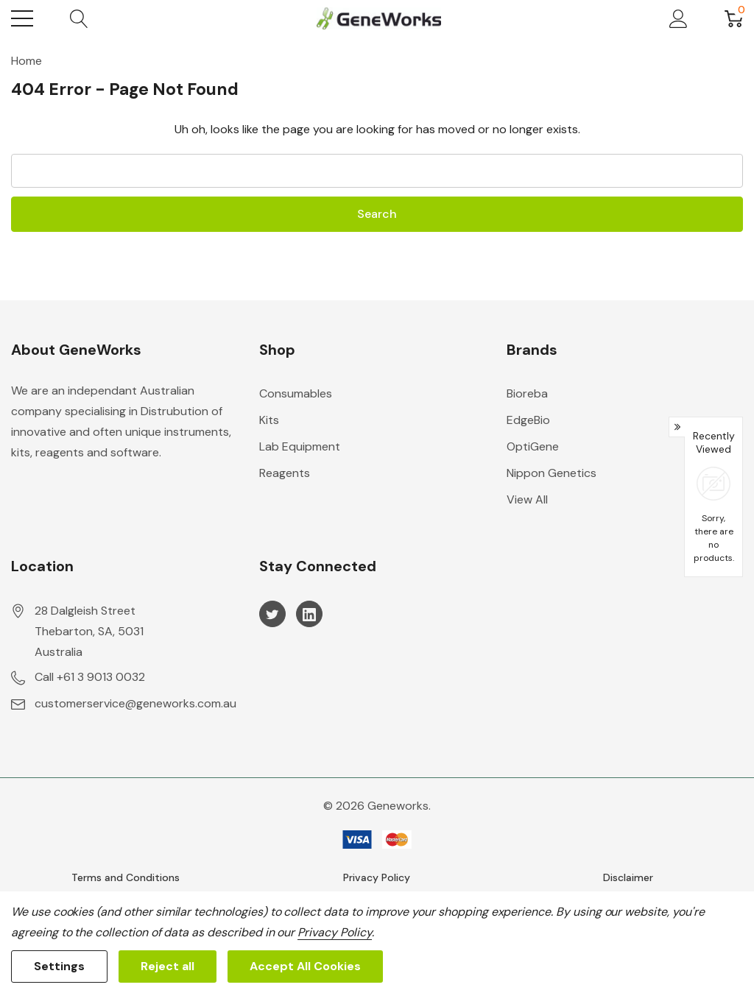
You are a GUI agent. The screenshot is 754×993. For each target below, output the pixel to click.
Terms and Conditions (125, 877)
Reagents (284, 473)
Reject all (167, 966)
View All (527, 499)
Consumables (295, 393)
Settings (59, 966)
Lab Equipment (299, 446)
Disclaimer (628, 877)
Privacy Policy (376, 877)
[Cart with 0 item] (734, 18)
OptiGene (533, 446)
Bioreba (527, 393)
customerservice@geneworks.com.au (135, 703)
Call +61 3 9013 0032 (90, 677)
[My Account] (678, 18)
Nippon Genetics (551, 473)
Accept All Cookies (305, 966)
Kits (269, 420)
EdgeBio (528, 420)
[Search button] (79, 18)
